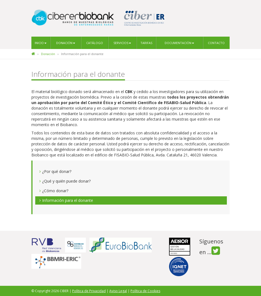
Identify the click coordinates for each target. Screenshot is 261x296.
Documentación (179, 43)
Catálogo (94, 43)
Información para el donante (67, 200)
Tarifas (146, 43)
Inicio (41, 43)
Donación (65, 43)
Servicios (122, 43)
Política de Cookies (145, 291)
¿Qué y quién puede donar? (66, 181)
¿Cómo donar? (55, 190)
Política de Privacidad (89, 291)
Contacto (216, 43)
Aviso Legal (118, 291)
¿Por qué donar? (56, 171)
